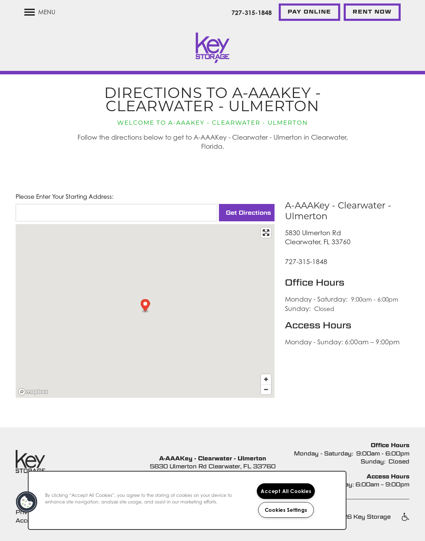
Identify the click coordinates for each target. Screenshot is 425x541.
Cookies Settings (286, 510)
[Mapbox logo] (33, 392)
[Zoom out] (266, 389)
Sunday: (298, 308)
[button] (309, 12)
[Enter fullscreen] (266, 233)
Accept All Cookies (286, 491)
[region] (187, 500)
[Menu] (39, 12)
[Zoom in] (266, 379)
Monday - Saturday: (316, 299)
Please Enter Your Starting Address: (65, 196)
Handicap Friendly (405, 520)
